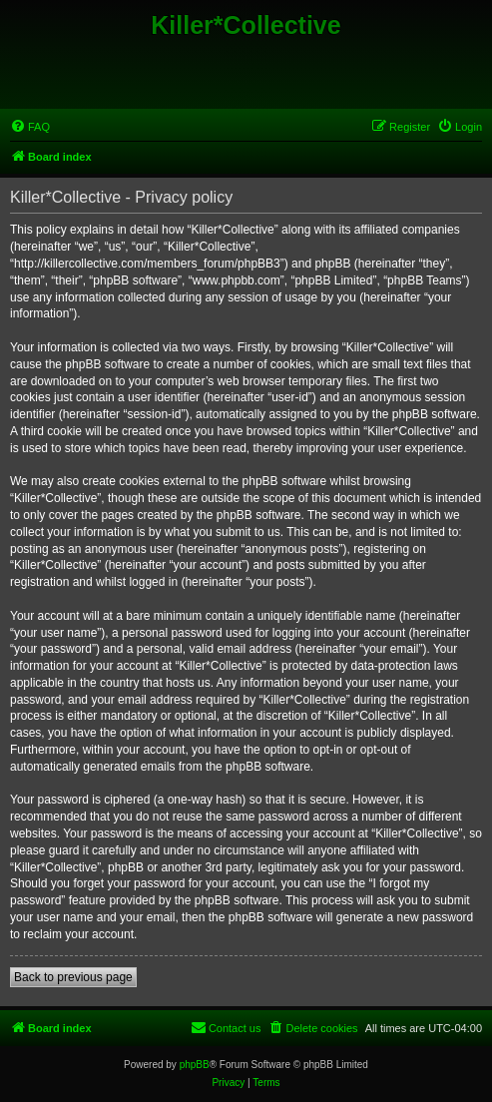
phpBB (195, 1064)
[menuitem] (30, 127)
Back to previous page (73, 977)
